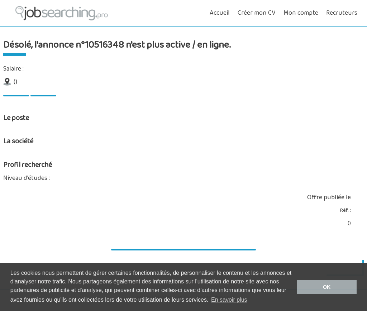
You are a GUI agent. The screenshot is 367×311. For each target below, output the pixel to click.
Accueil (220, 13)
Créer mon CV (257, 13)
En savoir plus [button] (229, 300)
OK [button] (327, 287)
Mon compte (300, 13)
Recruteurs (341, 13)
